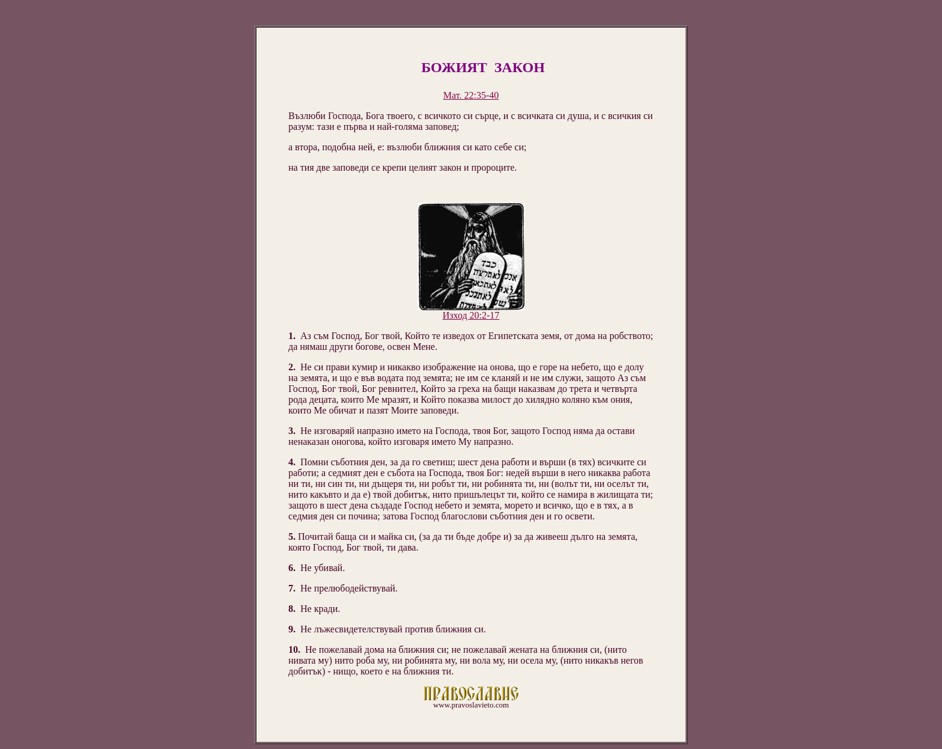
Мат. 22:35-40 (471, 95)
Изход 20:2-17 (471, 315)
